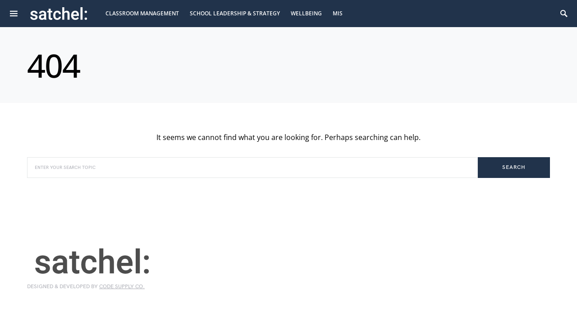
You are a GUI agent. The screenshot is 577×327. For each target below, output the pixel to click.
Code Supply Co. (122, 286)
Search (513, 167)
